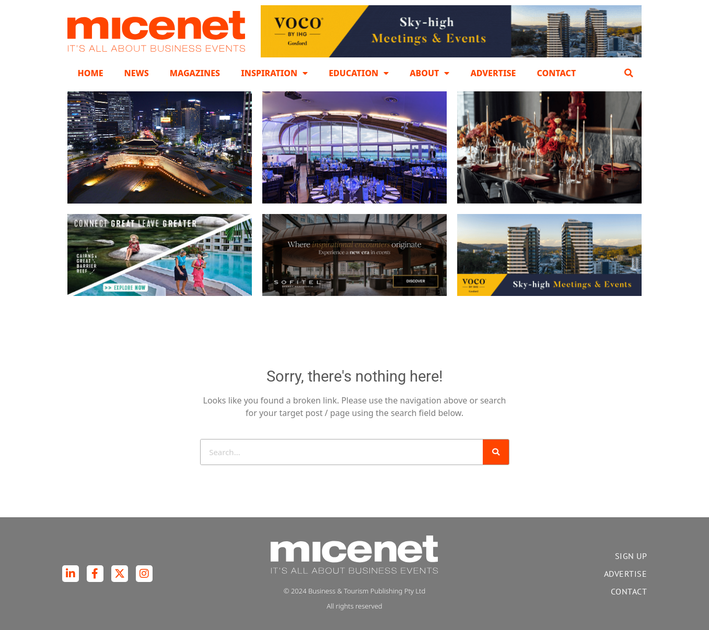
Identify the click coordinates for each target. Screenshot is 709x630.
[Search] (496, 452)
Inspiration (274, 73)
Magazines (195, 73)
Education (359, 73)
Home (90, 73)
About (429, 73)
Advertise (493, 73)
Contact (556, 73)
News (136, 73)
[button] (629, 73)
